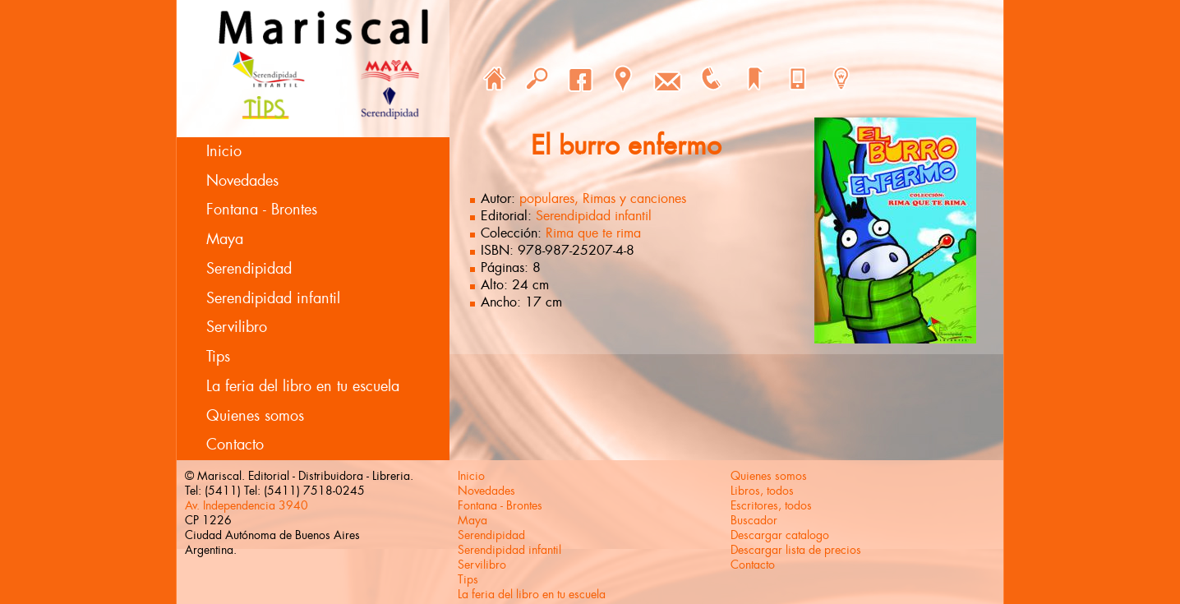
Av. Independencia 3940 (246, 505)
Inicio (224, 151)
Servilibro (236, 327)
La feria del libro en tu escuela (302, 386)
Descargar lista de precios (796, 549)
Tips (218, 357)
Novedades (242, 181)
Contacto (235, 444)
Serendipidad (249, 269)
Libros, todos (762, 490)
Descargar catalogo (780, 535)
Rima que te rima (593, 233)
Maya (224, 239)
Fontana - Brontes (261, 209)
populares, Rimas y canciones (602, 198)
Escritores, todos (771, 505)
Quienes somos (255, 416)
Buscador (754, 520)
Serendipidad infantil (273, 298)
